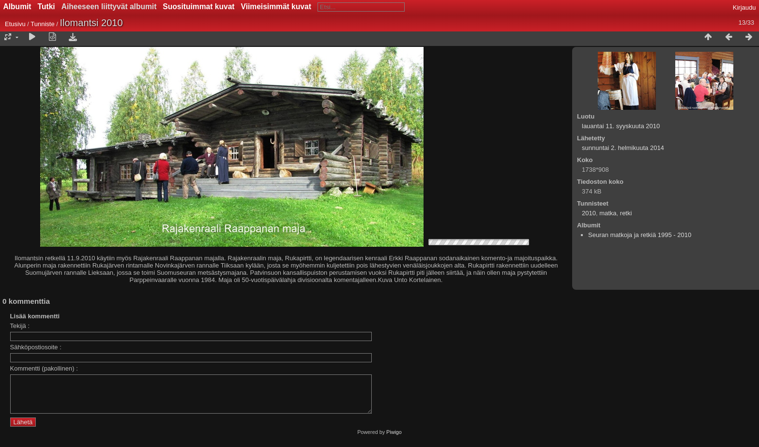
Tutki (46, 6)
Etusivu (15, 24)
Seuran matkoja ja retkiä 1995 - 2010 (639, 234)
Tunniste (42, 24)
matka (607, 213)
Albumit (17, 6)
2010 (589, 213)
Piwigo (394, 439)
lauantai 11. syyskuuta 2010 (621, 126)
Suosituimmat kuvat (198, 6)
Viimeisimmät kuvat (276, 6)
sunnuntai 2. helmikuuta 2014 (623, 147)
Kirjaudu (744, 7)
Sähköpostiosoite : (35, 347)
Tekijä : (20, 325)
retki (626, 213)
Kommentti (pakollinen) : (44, 368)
